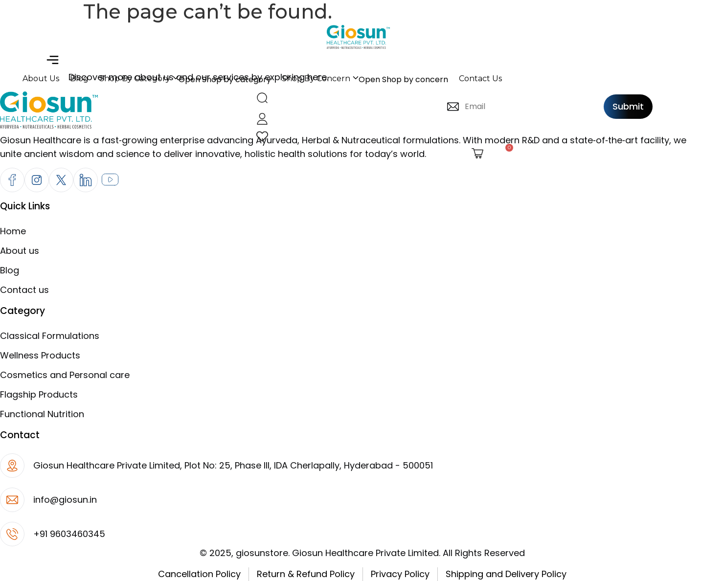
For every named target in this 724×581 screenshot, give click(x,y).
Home (13, 231)
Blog (9, 270)
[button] (52, 60)
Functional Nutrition (42, 414)
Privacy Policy (400, 574)
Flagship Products (39, 394)
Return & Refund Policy (306, 574)
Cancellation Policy (199, 574)
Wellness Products (40, 355)
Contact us (24, 290)
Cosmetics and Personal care (65, 375)
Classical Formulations (49, 336)
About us (19, 251)
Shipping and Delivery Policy (506, 574)
